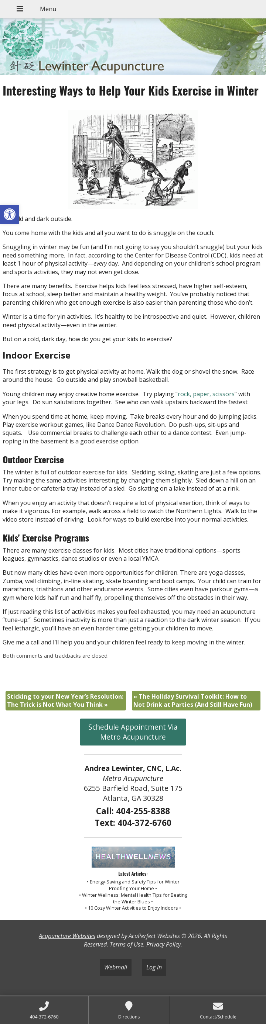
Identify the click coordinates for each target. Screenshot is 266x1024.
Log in (154, 967)
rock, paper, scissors (206, 394)
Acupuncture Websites (67, 936)
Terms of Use (126, 944)
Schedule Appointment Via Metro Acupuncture (133, 732)
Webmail (115, 967)
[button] (9, 214)
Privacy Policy (163, 944)
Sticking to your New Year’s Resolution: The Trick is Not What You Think (65, 700)
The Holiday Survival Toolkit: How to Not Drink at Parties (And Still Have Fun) (192, 700)
